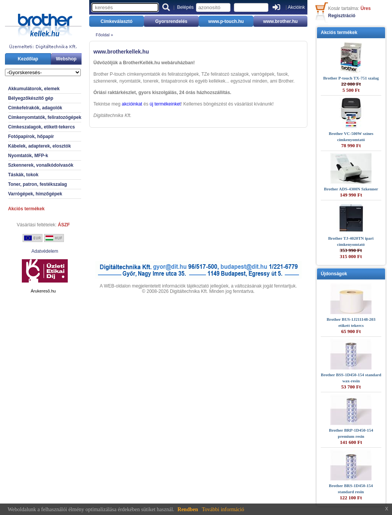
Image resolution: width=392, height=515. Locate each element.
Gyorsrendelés (171, 21)
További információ (223, 509)
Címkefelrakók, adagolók (35, 107)
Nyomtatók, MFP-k (28, 155)
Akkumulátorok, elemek (34, 88)
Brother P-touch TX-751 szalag (351, 78)
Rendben (188, 509)
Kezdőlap (28, 59)
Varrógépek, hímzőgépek (35, 194)
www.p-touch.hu (226, 21)
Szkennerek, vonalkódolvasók (41, 165)
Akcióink (296, 7)
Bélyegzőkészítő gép (30, 98)
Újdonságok (334, 273)
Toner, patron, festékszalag (37, 184)
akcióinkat (132, 104)
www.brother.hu (280, 21)
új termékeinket (165, 104)
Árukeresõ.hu (43, 291)
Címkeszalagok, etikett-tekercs (41, 127)
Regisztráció (341, 15)
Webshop (66, 59)
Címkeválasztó (116, 21)
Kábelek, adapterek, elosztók (39, 146)
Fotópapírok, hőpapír (31, 136)
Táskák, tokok (23, 174)
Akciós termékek (26, 208)
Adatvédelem (44, 251)
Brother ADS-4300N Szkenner (351, 189)
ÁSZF (64, 224)
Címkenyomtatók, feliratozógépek (44, 117)
